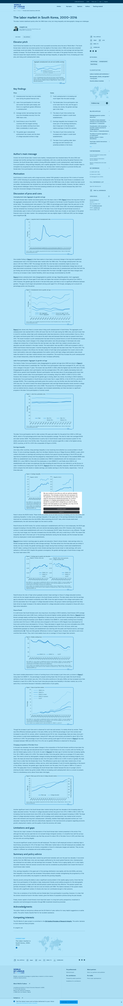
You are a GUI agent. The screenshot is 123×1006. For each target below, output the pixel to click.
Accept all (61, 512)
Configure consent (61, 508)
